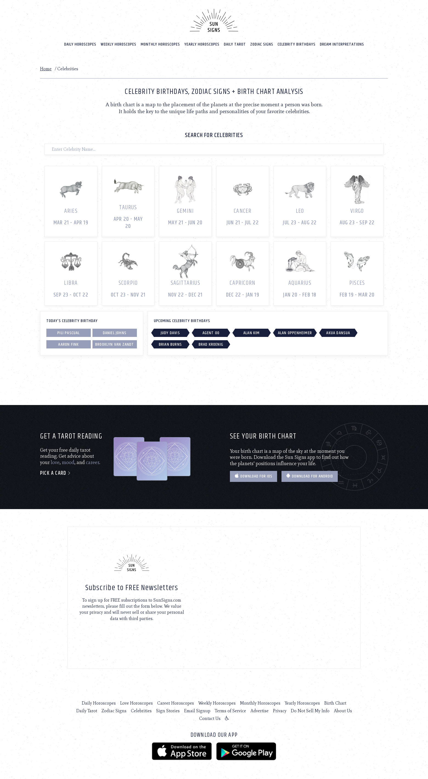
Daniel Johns (114, 333)
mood (68, 462)
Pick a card (55, 473)
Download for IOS (253, 476)
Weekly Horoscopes (118, 44)
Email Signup (197, 710)
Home (46, 68)
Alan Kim (251, 333)
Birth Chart (335, 703)
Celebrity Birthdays (297, 44)
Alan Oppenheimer (295, 333)
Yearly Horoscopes (201, 44)
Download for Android (309, 476)
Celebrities (141, 710)
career (92, 462)
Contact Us (210, 718)
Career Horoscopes (175, 703)
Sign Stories (168, 710)
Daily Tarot (235, 44)
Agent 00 (211, 333)
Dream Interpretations (342, 44)
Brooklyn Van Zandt (114, 344)
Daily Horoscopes (80, 44)
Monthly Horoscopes (160, 44)
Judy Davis (170, 333)
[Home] (214, 20)
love (55, 462)
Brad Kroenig (211, 344)
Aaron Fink (68, 344)
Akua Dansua (338, 333)
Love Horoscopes (136, 703)
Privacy (279, 710)
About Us (343, 710)
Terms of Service (230, 710)
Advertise (259, 710)
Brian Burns (170, 344)
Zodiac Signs (261, 44)
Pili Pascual (68, 333)
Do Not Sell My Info (310, 710)
